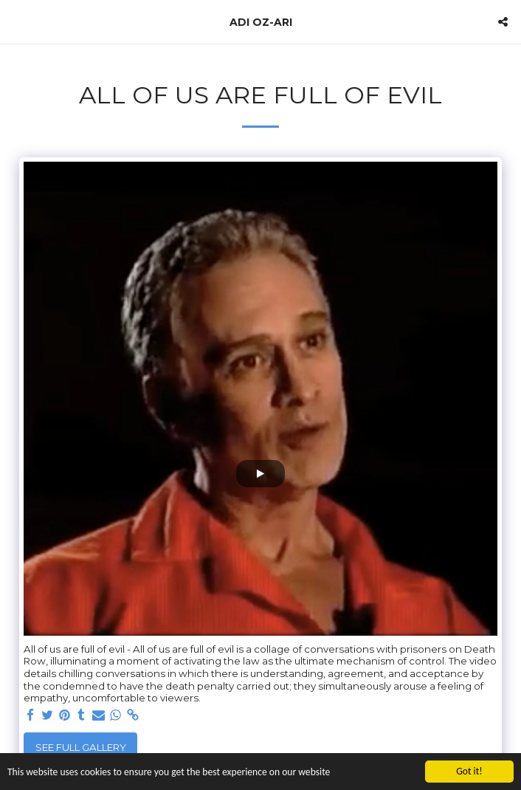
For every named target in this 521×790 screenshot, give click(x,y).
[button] (16, 21)
